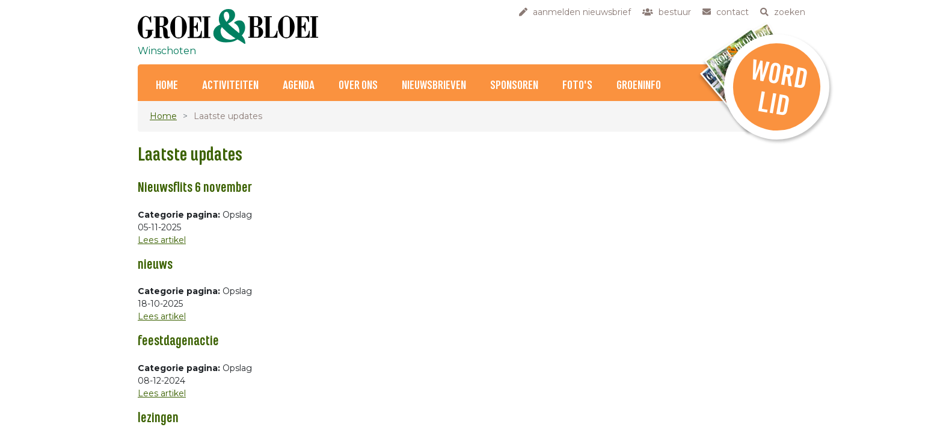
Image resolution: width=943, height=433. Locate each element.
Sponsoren (514, 85)
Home (167, 85)
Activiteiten (230, 85)
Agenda (299, 85)
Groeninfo (638, 85)
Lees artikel (162, 240)
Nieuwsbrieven (434, 85)
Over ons (358, 85)
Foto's (577, 85)
